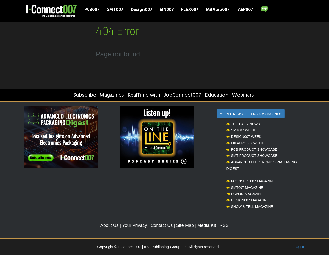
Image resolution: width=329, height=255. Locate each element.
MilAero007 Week (245, 143)
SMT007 (115, 10)
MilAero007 (218, 10)
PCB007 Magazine (244, 194)
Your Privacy (134, 225)
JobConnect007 (182, 95)
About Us (109, 225)
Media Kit (206, 225)
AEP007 (245, 10)
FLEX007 (189, 10)
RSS (224, 225)
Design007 (141, 10)
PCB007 (92, 10)
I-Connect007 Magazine (250, 181)
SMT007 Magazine (244, 188)
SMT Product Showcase (252, 156)
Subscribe (84, 95)
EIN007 (167, 10)
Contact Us (162, 225)
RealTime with (144, 95)
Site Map (185, 225)
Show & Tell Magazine (249, 207)
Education (216, 95)
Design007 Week (243, 137)
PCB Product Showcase (251, 149)
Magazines (112, 95)
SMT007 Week (240, 130)
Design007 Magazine (247, 200)
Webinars (243, 95)
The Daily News (243, 124)
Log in (299, 246)
